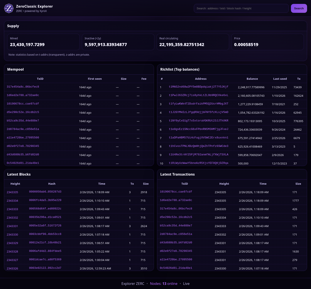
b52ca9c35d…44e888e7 (23, 121)
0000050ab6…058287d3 (45, 192)
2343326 (12, 268)
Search (299, 8)
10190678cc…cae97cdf (23, 104)
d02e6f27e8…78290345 (23, 146)
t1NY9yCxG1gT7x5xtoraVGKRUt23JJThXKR (198, 121)
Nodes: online (163, 283)
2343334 (12, 201)
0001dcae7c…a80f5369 (45, 260)
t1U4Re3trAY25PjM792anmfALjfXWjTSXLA (198, 155)
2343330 (12, 234)
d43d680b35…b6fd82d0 (23, 155)
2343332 (12, 217)
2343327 (12, 260)
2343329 (12, 243)
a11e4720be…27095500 (23, 138)
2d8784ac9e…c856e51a (23, 129)
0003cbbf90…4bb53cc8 (45, 234)
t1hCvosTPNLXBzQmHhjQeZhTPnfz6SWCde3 (198, 146)
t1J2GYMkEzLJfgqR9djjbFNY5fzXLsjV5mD (198, 113)
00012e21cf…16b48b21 (45, 243)
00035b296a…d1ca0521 (45, 217)
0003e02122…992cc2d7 (45, 268)
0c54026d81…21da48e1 (23, 163)
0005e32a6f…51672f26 (45, 226)
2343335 (12, 192)
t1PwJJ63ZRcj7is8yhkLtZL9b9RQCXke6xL (198, 96)
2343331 (12, 226)
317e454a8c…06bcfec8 (23, 87)
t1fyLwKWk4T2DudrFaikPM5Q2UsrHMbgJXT (198, 104)
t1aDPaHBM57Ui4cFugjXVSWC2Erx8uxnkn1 (198, 138)
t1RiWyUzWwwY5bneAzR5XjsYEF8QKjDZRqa (198, 163)
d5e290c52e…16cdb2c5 (23, 113)
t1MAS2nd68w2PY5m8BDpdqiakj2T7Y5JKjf (198, 87)
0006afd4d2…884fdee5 (45, 251)
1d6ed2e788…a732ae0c (23, 96)
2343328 (12, 251)
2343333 (12, 209)
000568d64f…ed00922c (45, 209)
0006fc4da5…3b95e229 (45, 201)
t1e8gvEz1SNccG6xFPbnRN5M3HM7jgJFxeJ (198, 129)
